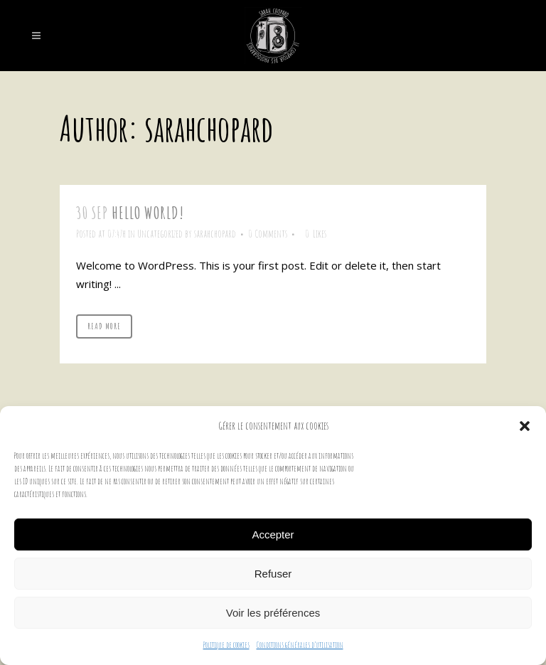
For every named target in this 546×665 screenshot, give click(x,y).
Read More (104, 326)
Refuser (273, 574)
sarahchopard (215, 233)
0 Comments (267, 233)
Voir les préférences (273, 613)
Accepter (273, 534)
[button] (525, 426)
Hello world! (148, 212)
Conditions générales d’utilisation (300, 644)
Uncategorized (160, 233)
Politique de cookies (226, 644)
